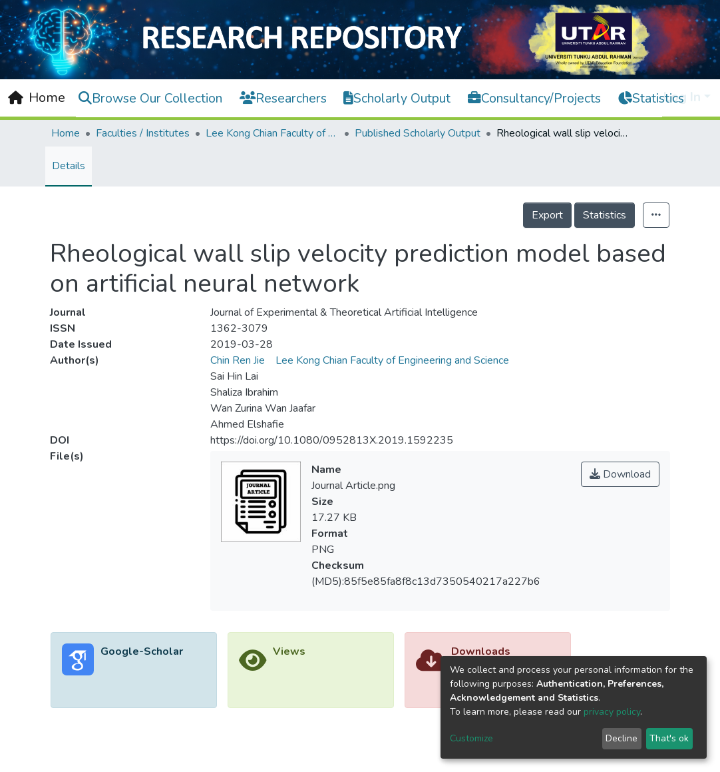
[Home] (36, 98)
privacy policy (612, 711)
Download (620, 474)
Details (68, 166)
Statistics (604, 215)
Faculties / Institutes (143, 133)
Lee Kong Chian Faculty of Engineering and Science (272, 133)
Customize (471, 738)
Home (65, 133)
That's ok (669, 738)
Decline (621, 738)
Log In (682, 97)
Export (547, 215)
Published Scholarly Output (417, 133)
